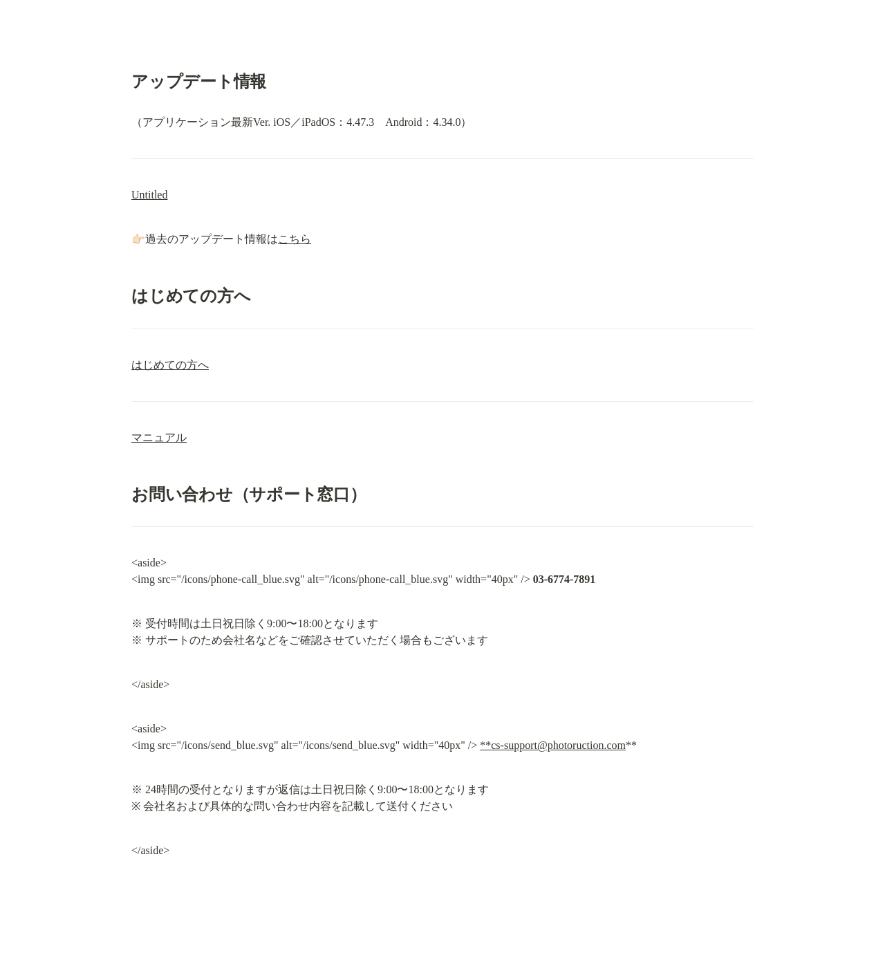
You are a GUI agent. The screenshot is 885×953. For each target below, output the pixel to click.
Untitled (149, 195)
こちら (294, 239)
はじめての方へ (170, 365)
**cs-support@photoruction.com (553, 745)
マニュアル (159, 437)
